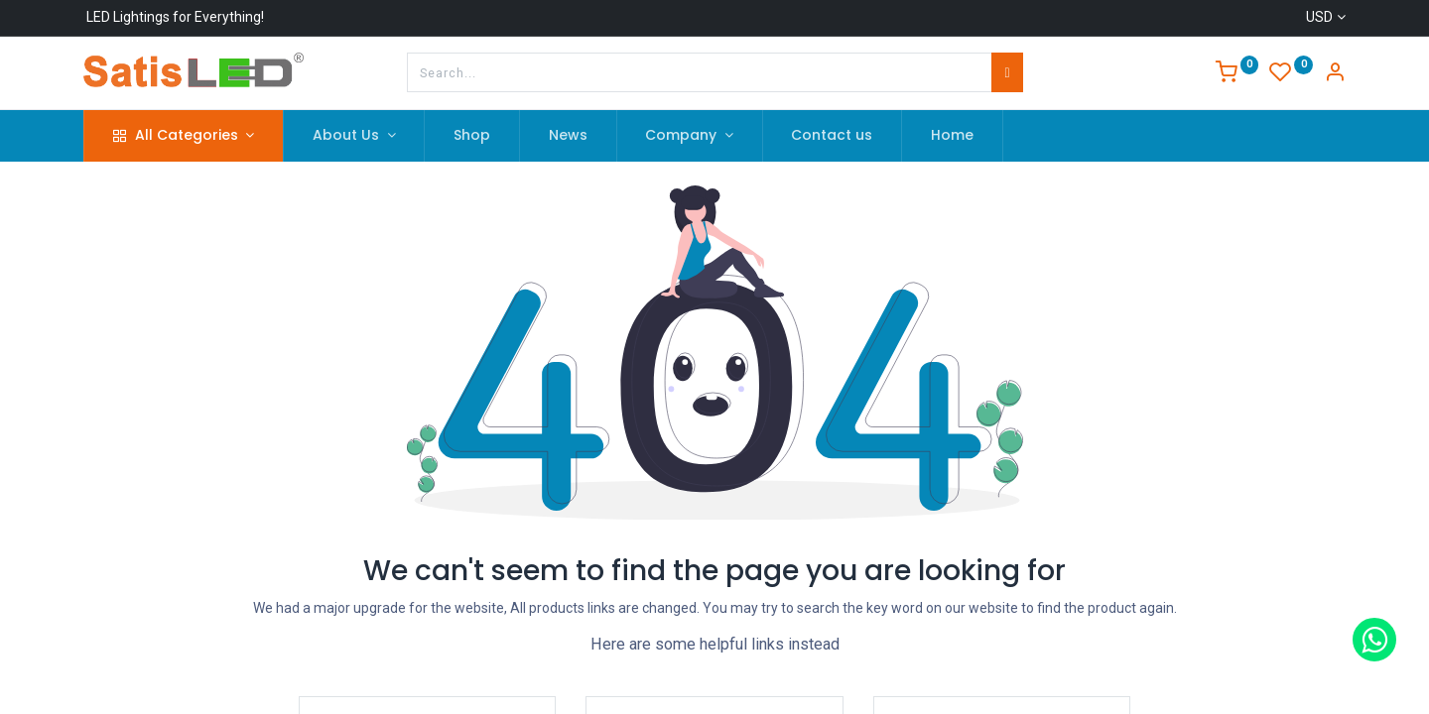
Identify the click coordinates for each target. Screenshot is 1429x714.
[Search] (1006, 72)
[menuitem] (472, 136)
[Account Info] (1335, 74)
